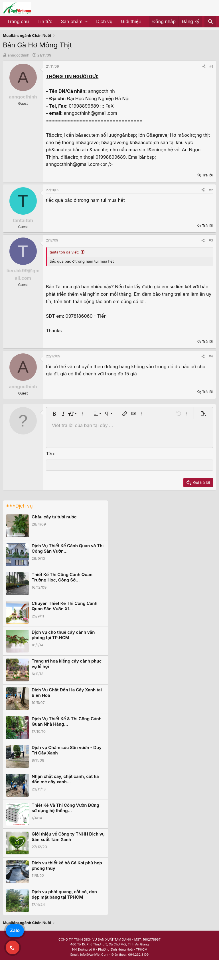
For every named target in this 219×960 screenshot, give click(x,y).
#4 (211, 356)
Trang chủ (18, 21)
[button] (74, 22)
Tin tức (44, 21)
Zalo (15, 930)
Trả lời (207, 175)
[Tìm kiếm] (210, 22)
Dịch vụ (104, 21)
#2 (211, 190)
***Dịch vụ (19, 506)
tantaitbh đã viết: (64, 252)
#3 (211, 240)
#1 (211, 66)
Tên (50, 453)
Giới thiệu (131, 21)
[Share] (204, 66)
